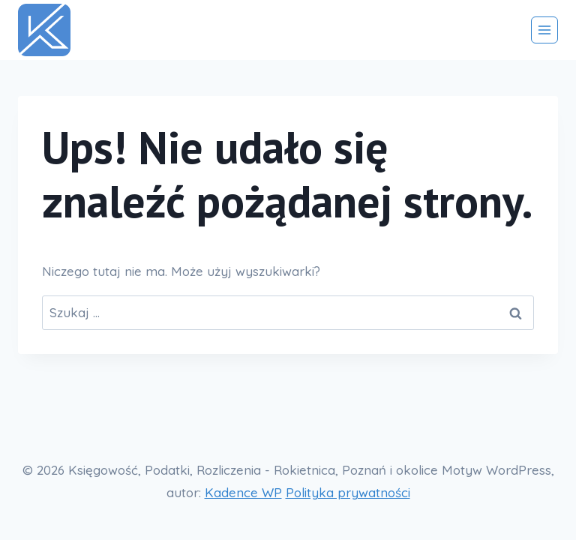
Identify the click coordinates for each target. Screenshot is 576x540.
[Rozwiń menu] (544, 30)
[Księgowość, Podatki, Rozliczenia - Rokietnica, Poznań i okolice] (50, 30)
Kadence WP (243, 492)
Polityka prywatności (348, 492)
